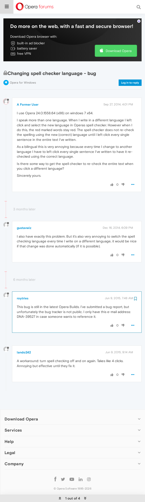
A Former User (27, 90)
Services (13, 416)
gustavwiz (24, 214)
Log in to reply (130, 68)
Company (14, 449)
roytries (22, 284)
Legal (10, 438)
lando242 (24, 338)
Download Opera (119, 37)
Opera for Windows (23, 68)
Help (9, 427)
